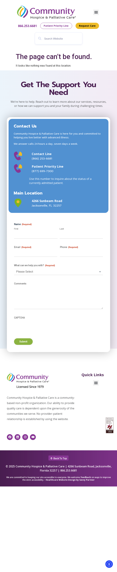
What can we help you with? (34, 265)
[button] (96, 12)
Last (62, 228)
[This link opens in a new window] (20, 203)
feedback (86, 477)
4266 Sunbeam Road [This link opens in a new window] (47, 201)
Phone (69, 247)
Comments (20, 283)
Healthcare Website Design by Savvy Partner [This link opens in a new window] (70, 479)
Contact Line (42, 154)
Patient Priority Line (47, 166)
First (16, 228)
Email (22, 247)
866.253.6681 (27, 26)
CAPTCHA (19, 317)
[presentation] (40, 327)
